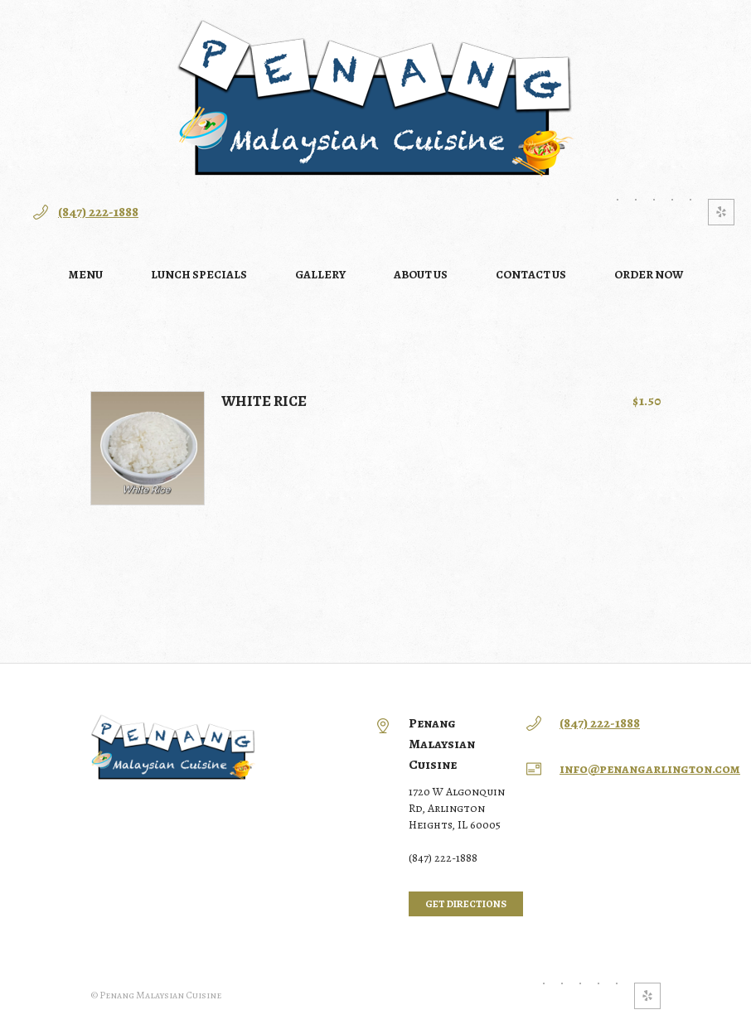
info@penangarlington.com (650, 769)
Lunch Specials (199, 275)
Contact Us (531, 275)
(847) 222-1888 (98, 212)
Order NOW (648, 275)
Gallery (320, 275)
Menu (86, 275)
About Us (421, 275)
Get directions (465, 904)
